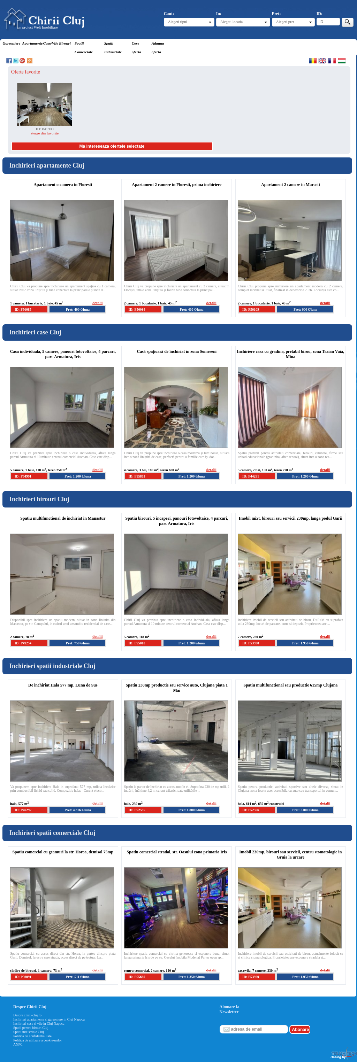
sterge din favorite (45, 133)
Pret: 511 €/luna (78, 977)
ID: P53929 (250, 977)
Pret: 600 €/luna (305, 309)
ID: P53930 (250, 643)
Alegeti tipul (177, 22)
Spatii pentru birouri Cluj (30, 1028)
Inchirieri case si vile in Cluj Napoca (38, 1023)
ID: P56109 (250, 309)
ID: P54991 (23, 476)
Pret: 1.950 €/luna (305, 643)
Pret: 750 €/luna (78, 643)
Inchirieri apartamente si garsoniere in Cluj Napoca (49, 1019)
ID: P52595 (136, 810)
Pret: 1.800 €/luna (191, 810)
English (322, 60)
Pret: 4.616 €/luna (77, 810)
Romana (313, 60)
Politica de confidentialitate (32, 1036)
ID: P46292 (23, 810)
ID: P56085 (23, 309)
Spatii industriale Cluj (28, 1032)
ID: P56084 (136, 309)
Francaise (332, 60)
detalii (97, 303)
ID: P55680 (136, 977)
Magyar (342, 60)
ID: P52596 (250, 810)
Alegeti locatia (231, 22)
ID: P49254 (23, 643)
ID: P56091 (23, 977)
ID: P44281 (250, 476)
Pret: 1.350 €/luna (191, 977)
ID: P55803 (136, 476)
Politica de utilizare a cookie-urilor (37, 1040)
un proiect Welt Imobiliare (37, 27)
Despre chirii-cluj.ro (27, 1015)
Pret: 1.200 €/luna (77, 476)
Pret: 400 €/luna (78, 309)
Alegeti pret (285, 22)
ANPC (18, 1044)
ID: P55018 (136, 643)
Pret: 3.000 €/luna (305, 810)
